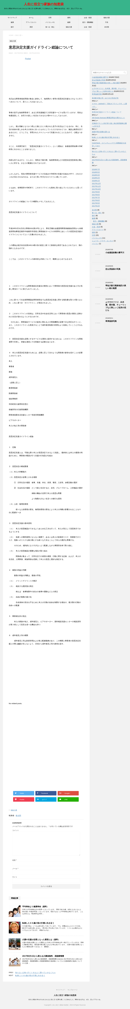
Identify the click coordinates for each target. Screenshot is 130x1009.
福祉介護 (107, 17)
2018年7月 (96, 169)
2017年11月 (96, 186)
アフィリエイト (31, 22)
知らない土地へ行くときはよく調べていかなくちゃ (35, 973)
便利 (68, 17)
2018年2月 (96, 178)
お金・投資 (88, 17)
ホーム (31, 17)
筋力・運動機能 (87, 22)
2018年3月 (96, 175)
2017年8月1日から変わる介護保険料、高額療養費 (43, 956)
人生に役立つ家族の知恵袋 (44, 4)
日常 (50, 17)
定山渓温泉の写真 (98, 80)
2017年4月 (96, 206)
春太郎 (18, 816)
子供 (106, 22)
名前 (14, 860)
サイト (14, 877)
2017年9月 (96, 192)
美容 (31, 27)
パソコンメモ (50, 22)
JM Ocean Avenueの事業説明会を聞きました (108, 118)
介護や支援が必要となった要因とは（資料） (41, 940)
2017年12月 (96, 183)
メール (15, 869)
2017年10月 (96, 189)
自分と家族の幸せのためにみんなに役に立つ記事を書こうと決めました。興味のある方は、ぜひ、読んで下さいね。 (65, 999)
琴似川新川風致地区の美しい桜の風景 (106, 83)
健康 (12, 22)
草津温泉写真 (97, 94)
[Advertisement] (46, 79)
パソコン (95, 244)
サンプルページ (72, 990)
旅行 (12, 27)
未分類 (106, 27)
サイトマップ (12, 17)
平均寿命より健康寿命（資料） (35, 907)
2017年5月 (96, 203)
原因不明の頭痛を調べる (101, 132)
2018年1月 (96, 181)
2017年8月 (96, 195)
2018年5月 (96, 172)
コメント (15, 830)
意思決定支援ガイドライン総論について (106, 112)
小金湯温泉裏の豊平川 (100, 77)
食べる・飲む (50, 27)
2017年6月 (96, 200)
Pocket (28, 59)
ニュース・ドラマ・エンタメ (102, 241)
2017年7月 (96, 197)
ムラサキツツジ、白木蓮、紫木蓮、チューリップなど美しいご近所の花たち (115, 306)
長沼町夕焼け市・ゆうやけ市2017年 (105, 98)
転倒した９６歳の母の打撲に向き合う (38, 923)
